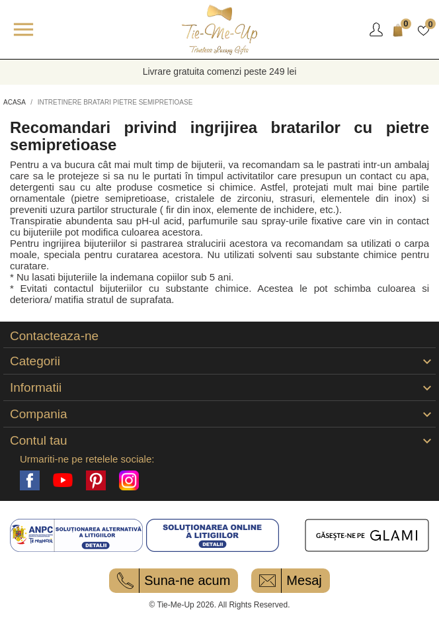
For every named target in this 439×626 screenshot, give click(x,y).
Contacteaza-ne (54, 336)
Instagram (129, 480)
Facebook (30, 480)
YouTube (63, 480)
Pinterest (96, 480)
